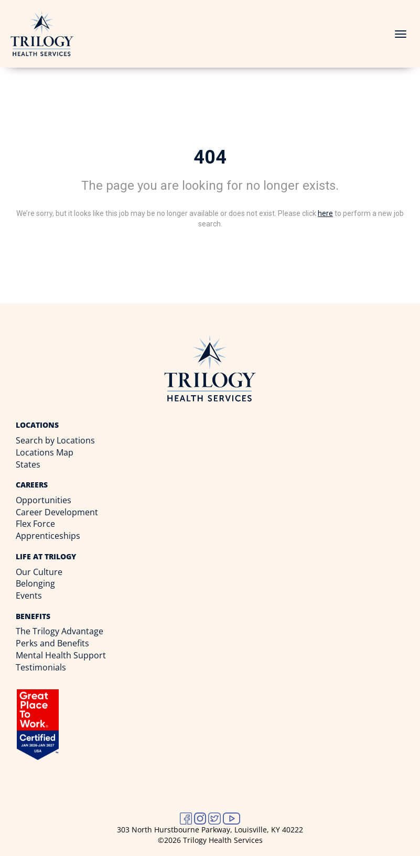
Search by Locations (55, 440)
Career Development (57, 512)
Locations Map (44, 452)
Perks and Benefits (52, 643)
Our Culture (39, 572)
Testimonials (41, 667)
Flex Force (35, 523)
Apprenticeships (48, 535)
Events (29, 595)
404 (210, 157)
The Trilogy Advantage (59, 631)
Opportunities (43, 500)
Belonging (35, 583)
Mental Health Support (61, 655)
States (28, 464)
